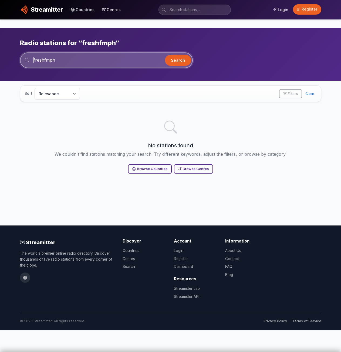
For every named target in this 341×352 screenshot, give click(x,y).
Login (280, 9)
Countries (82, 9)
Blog (229, 275)
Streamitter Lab (187, 288)
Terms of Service (306, 321)
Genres (111, 9)
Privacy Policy (275, 321)
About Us (233, 250)
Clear (309, 94)
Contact (232, 259)
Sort (28, 93)
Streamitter (37, 242)
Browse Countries (149, 169)
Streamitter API (186, 296)
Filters (290, 93)
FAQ (228, 266)
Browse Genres (193, 169)
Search (178, 60)
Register (307, 9)
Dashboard (183, 266)
